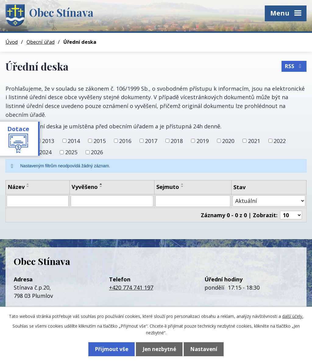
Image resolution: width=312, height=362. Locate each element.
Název (16, 186)
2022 (280, 140)
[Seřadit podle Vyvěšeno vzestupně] (101, 184)
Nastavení (206, 348)
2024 (45, 152)
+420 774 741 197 (131, 287)
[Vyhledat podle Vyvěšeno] (112, 201)
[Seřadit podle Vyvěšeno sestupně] (101, 186)
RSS (294, 65)
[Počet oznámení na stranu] (291, 215)
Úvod (11, 42)
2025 (71, 152)
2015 (100, 140)
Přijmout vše (109, 348)
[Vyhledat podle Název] (38, 201)
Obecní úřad (41, 42)
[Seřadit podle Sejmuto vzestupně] (182, 184)
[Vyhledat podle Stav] (268, 201)
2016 (125, 140)
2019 (203, 140)
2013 (48, 140)
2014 (74, 140)
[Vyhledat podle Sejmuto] (192, 201)
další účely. (292, 315)
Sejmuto (167, 186)
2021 (254, 140)
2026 (97, 152)
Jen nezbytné (159, 348)
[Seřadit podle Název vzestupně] (28, 184)
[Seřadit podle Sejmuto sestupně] (182, 186)
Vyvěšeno (85, 186)
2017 (151, 140)
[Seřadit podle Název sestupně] (28, 186)
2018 (177, 140)
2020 (228, 140)
